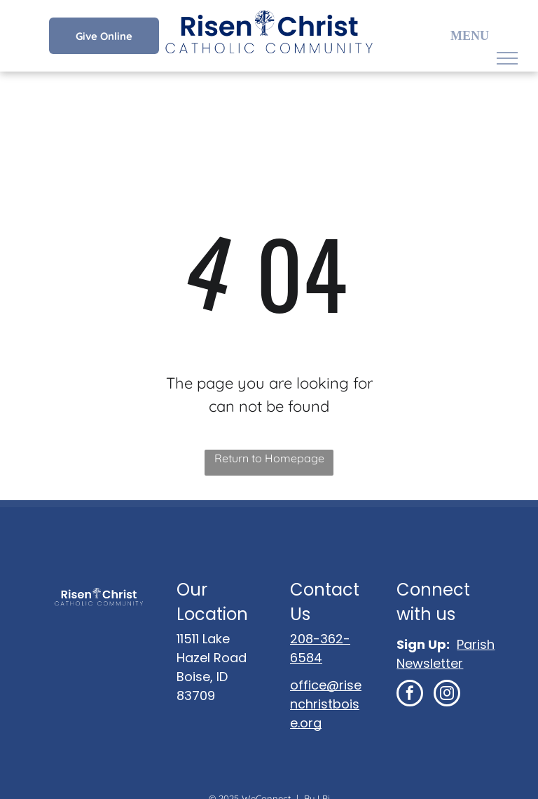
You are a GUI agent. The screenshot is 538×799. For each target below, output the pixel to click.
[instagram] (447, 695)
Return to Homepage (269, 458)
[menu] (507, 58)
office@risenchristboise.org (325, 704)
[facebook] (409, 695)
